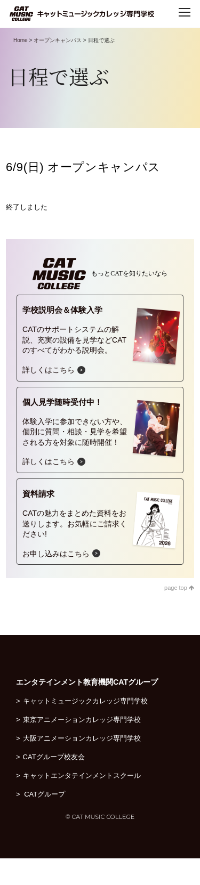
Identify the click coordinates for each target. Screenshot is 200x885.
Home (20, 40)
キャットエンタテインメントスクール (82, 776)
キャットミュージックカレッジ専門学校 (85, 701)
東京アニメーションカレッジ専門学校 (82, 720)
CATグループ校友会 (54, 757)
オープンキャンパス (58, 40)
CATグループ (49, 794)
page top (179, 587)
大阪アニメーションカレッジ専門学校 (82, 738)
